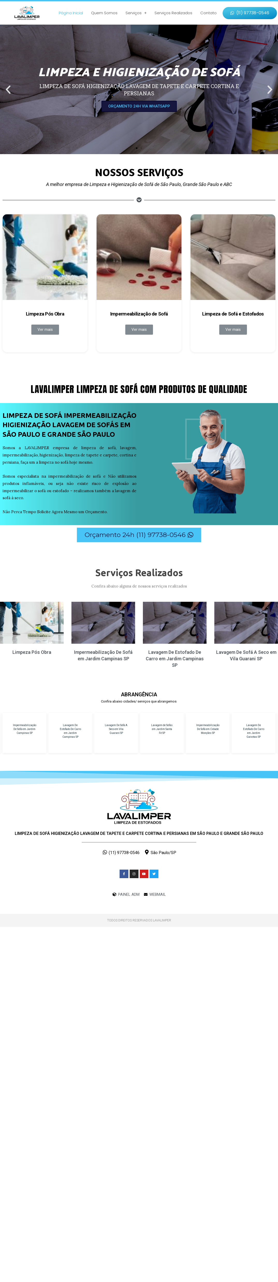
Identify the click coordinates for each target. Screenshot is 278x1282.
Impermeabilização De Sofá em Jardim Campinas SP (24, 729)
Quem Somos (104, 13)
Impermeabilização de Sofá (139, 314)
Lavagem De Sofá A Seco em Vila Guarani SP (116, 729)
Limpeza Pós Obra (45, 314)
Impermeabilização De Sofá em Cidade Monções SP (208, 729)
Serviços (136, 13)
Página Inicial (71, 13)
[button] (250, 13)
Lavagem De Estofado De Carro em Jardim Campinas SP (175, 658)
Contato (208, 13)
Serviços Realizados (173, 13)
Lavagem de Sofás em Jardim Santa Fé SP (162, 729)
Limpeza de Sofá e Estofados (233, 314)
